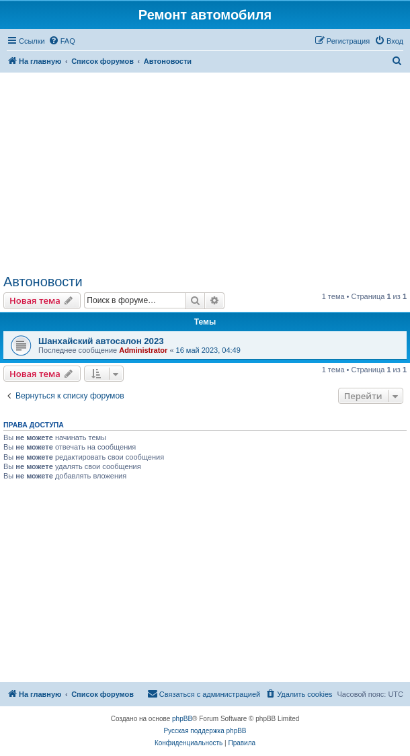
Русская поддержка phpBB (204, 730)
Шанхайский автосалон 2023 (101, 341)
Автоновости (43, 281)
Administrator (143, 350)
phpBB (182, 718)
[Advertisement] (205, 173)
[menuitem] (61, 41)
